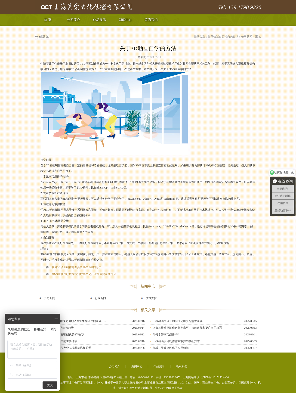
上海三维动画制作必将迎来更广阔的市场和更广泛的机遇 (187, 327)
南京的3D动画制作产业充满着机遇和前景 (65, 348)
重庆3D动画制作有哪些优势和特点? (62, 334)
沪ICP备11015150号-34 (215, 377)
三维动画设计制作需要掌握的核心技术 (176, 341)
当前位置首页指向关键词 (223, 36)
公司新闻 (246, 36)
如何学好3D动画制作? (166, 334)
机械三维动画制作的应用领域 (171, 348)
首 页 (47, 20)
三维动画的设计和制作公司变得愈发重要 (178, 321)
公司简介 (73, 20)
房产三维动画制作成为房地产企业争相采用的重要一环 (73, 321)
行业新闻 (100, 298)
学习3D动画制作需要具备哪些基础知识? (76, 267)
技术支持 (151, 298)
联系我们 (151, 20)
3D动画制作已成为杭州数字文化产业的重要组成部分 (84, 274)
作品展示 (99, 20)
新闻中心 (125, 20)
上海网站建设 (191, 377)
